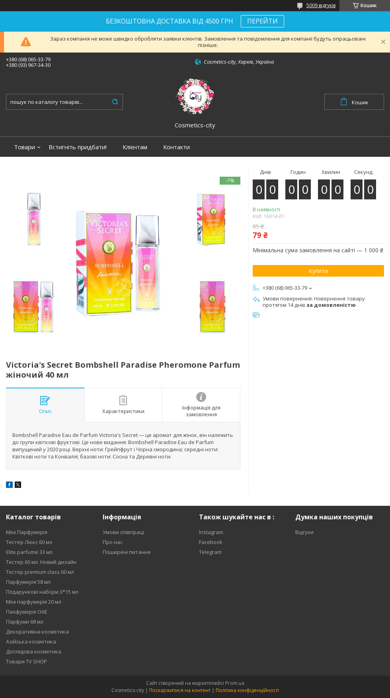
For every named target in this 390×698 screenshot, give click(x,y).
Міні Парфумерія (26, 532)
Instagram (211, 532)
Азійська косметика (31, 641)
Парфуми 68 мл (24, 621)
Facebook (210, 542)
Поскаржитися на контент (180, 690)
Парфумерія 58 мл (28, 581)
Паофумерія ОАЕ (26, 611)
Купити (318, 271)
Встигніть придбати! (78, 147)
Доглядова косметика (33, 651)
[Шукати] (115, 102)
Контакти (176, 147)
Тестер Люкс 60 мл (29, 542)
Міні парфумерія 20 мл (33, 601)
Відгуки (304, 532)
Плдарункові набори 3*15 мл (42, 591)
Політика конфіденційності (247, 690)
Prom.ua (234, 683)
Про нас (113, 542)
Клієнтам (135, 147)
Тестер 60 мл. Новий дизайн (41, 561)
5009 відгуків (320, 5)
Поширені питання (126, 552)
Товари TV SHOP (26, 661)
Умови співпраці (123, 532)
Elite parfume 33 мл (29, 552)
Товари (24, 147)
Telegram (210, 552)
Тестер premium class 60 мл (40, 571)
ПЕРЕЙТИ (262, 21)
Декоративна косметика (37, 631)
